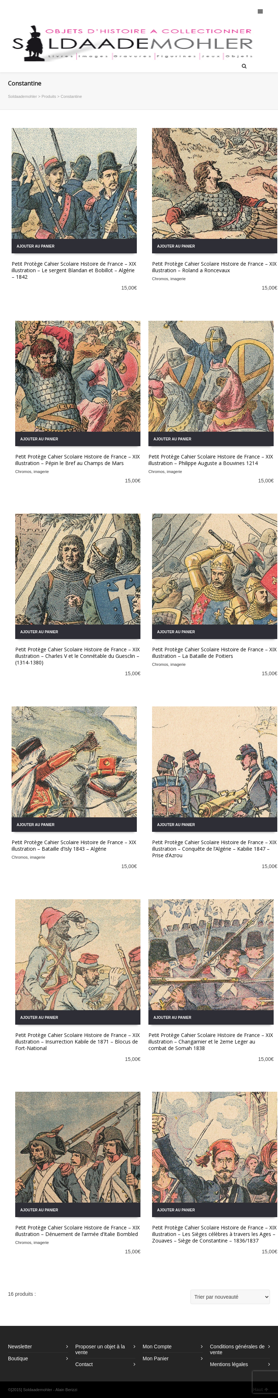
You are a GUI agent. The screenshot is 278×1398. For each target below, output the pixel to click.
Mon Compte (157, 1346)
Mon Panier (156, 1358)
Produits (49, 96)
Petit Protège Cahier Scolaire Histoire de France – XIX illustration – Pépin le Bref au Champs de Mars (77, 459)
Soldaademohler (22, 96)
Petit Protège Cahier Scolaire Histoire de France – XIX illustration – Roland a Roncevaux (214, 267)
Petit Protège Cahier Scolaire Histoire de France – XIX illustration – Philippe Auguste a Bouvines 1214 (210, 459)
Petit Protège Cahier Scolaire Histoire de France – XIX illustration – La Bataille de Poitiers (214, 652)
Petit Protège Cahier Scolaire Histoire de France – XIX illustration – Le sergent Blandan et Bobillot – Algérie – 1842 (74, 270)
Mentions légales (229, 1364)
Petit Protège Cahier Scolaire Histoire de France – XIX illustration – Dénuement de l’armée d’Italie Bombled (77, 1230)
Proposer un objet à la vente (100, 1349)
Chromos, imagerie (169, 279)
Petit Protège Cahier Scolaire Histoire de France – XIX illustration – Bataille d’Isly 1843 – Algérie (74, 845)
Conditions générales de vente (237, 1349)
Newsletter (20, 1346)
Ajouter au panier (35, 246)
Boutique (18, 1358)
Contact (84, 1364)
